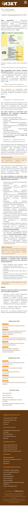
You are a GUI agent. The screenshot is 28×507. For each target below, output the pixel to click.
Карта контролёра (8, 480)
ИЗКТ (2, 9)
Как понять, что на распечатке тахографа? (12, 368)
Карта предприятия (7, 393)
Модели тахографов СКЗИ (10, 486)
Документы (6, 463)
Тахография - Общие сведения (11, 470)
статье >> (19, 162)
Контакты (5, 424)
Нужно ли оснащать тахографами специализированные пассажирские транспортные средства (11, 350)
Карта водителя (7, 474)
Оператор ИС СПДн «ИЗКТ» (10, 418)
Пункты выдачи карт (8, 457)
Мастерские (6, 461)
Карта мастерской (6, 395)
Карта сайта (6, 422)
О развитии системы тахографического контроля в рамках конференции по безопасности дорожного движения (14, 332)
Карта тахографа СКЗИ (7, 397)
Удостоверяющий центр (9, 436)
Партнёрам (6, 454)
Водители (5, 438)
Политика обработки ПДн (9, 420)
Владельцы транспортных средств (12, 459)
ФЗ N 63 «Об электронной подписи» (12, 451)
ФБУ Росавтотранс (8, 434)
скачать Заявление (17, 295)
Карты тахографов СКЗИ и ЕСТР (11, 472)
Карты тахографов (9, 9)
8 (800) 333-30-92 (19, 491)
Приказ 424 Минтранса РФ (10, 449)
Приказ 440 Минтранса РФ (10, 445)
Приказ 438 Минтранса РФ (10, 447)
